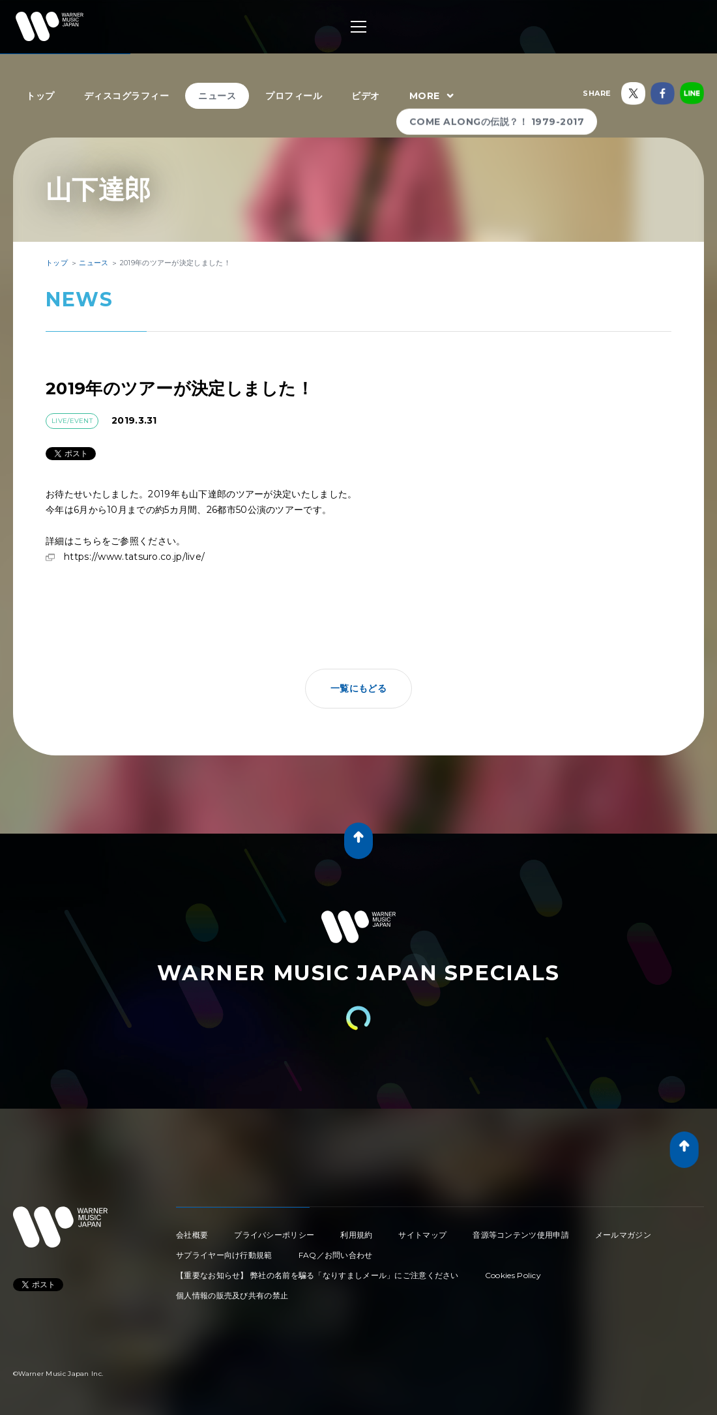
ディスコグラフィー (126, 96)
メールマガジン (623, 1235)
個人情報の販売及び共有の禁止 (232, 1295)
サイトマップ (422, 1235)
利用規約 (356, 1235)
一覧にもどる (358, 688)
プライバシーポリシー (274, 1235)
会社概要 (192, 1235)
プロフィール (293, 96)
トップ (40, 96)
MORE (433, 96)
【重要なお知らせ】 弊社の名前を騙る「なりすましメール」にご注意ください (317, 1275)
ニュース (217, 96)
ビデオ (365, 96)
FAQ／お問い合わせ (336, 1255)
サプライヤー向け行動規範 (224, 1255)
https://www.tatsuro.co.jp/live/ (134, 556)
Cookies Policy (513, 1275)
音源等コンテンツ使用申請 (521, 1235)
